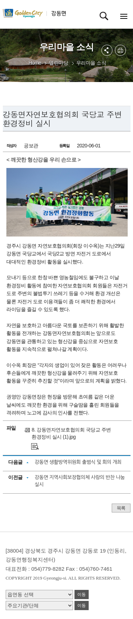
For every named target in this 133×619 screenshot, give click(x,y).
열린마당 (58, 63)
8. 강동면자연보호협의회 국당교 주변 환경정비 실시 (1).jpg (71, 433)
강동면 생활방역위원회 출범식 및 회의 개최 (78, 462)
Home (35, 63)
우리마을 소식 (91, 63)
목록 (121, 508)
